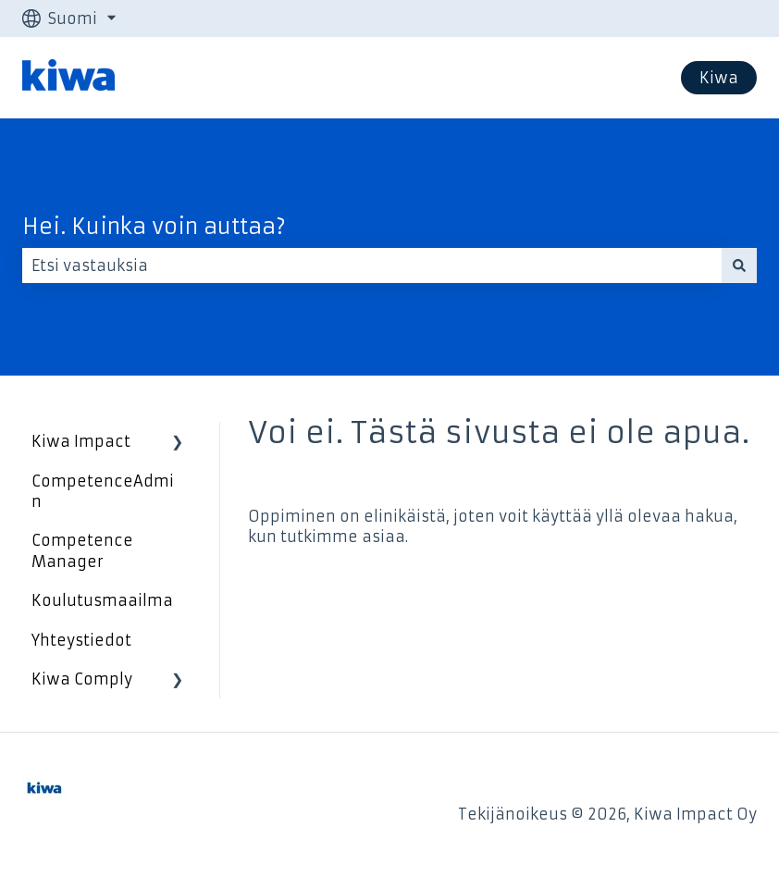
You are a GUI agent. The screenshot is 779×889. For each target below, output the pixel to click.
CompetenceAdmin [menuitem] (102, 491)
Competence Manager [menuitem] (82, 550)
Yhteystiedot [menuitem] (81, 640)
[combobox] (372, 265)
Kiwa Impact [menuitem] (80, 441)
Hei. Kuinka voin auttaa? (154, 227)
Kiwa (718, 77)
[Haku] (739, 265)
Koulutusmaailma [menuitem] (102, 600)
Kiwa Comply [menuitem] (81, 679)
